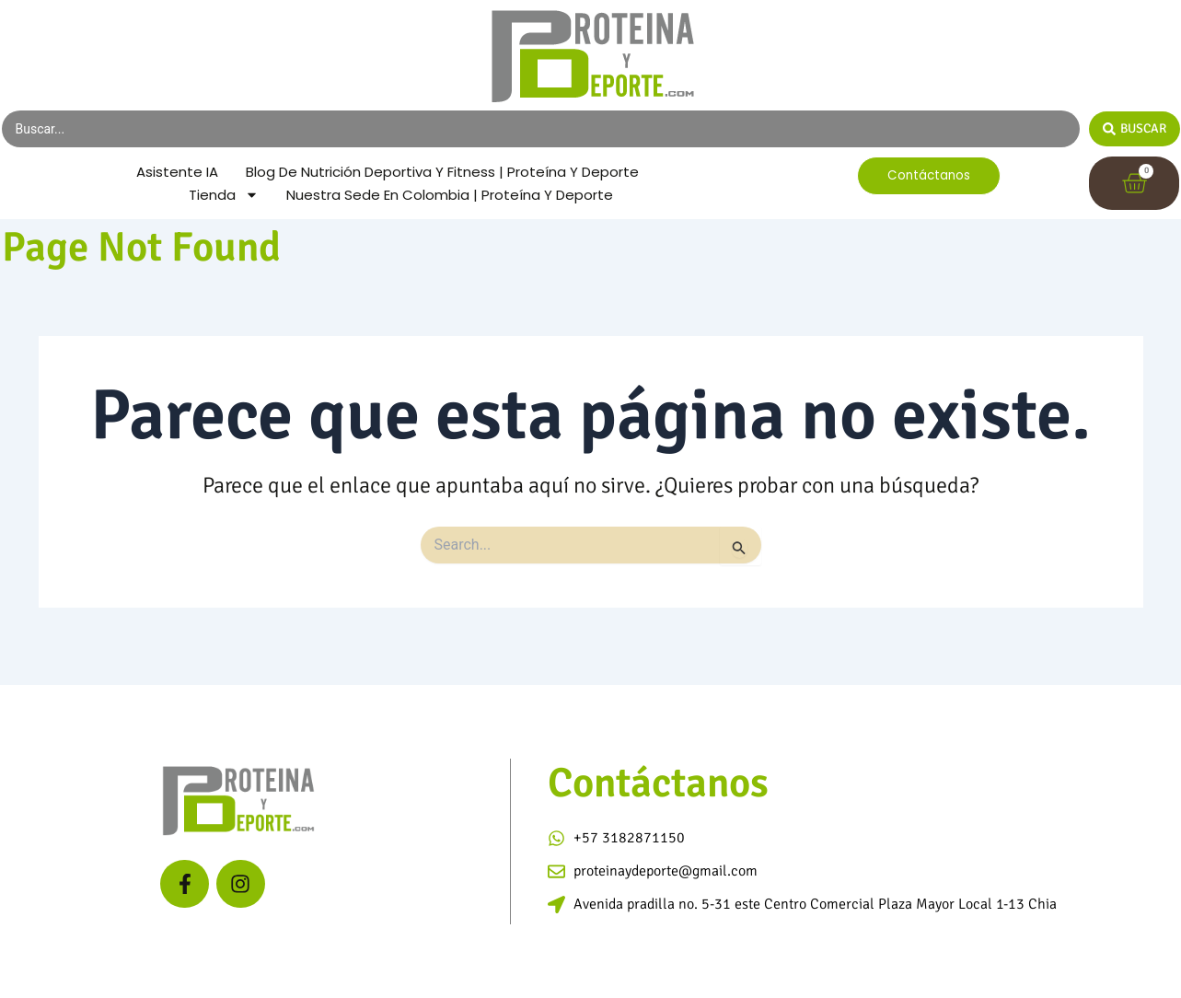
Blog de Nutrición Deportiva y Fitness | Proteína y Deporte (394, 192)
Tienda (215, 216)
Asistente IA (387, 168)
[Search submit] (1134, 128)
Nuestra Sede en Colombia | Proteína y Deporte (451, 215)
